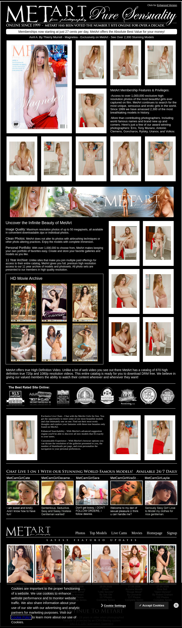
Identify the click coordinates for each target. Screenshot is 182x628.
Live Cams (119, 533)
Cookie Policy (21, 620)
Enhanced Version (167, 5)
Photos (80, 533)
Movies (136, 533)
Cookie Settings (115, 608)
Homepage (154, 533)
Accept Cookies (153, 608)
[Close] (176, 608)
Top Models (98, 533)
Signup (172, 533)
